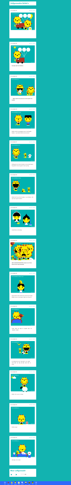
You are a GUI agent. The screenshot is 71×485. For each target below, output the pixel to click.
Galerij (19, 484)
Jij (32, 484)
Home (8, 484)
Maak (12, 484)
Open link (30, 10)
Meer (36, 484)
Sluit (5, 484)
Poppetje (15, 484)
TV (25, 484)
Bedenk (22, 484)
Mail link (34, 10)
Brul (29, 484)
